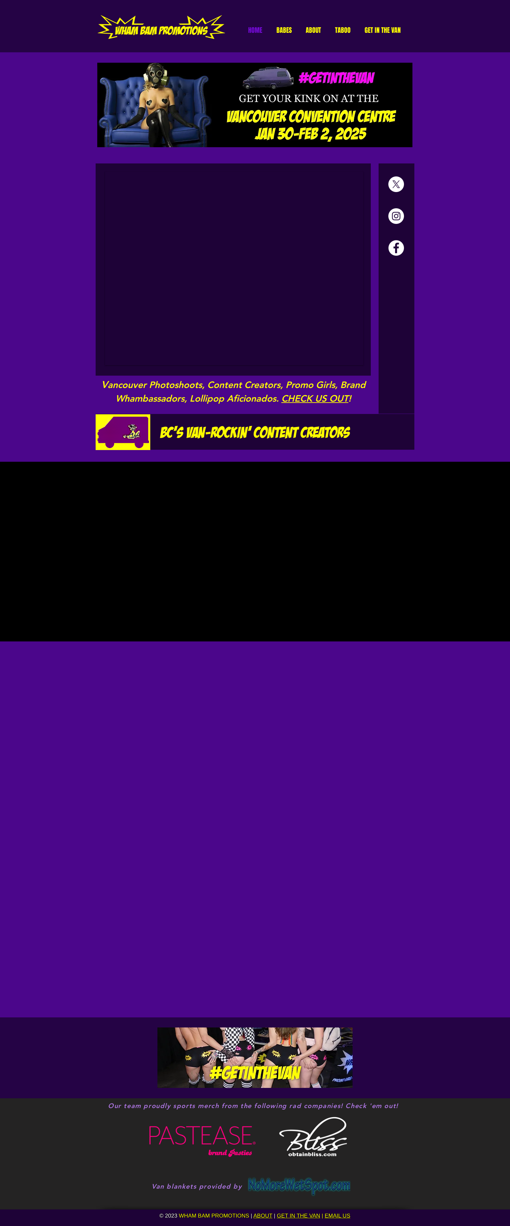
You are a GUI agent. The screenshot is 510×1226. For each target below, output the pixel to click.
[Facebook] (396, 248)
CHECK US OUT (314, 398)
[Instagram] (396, 216)
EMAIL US (337, 1216)
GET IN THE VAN (298, 1216)
